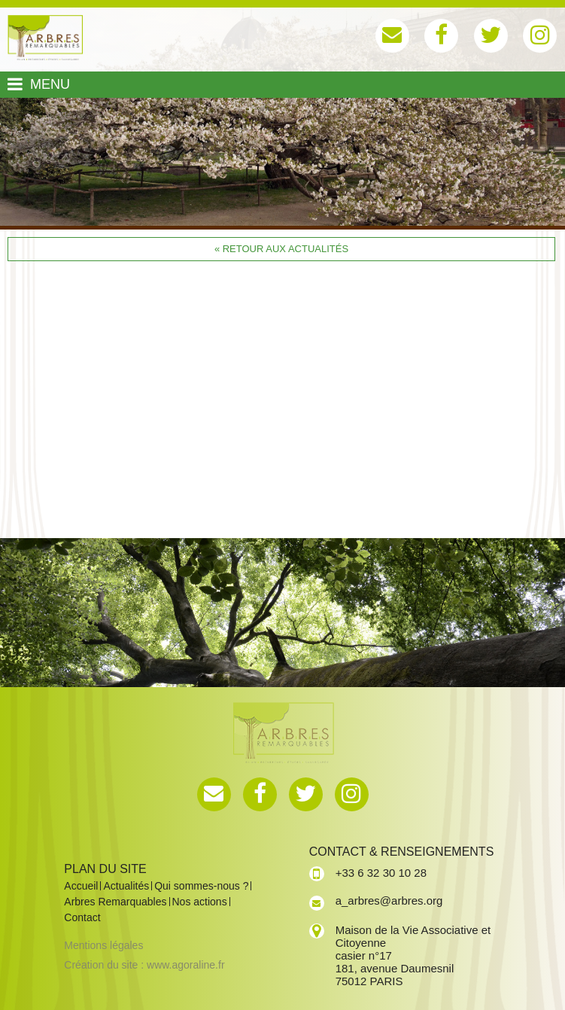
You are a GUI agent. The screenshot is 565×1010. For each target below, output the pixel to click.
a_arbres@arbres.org (389, 900)
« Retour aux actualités (281, 248)
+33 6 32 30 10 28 (381, 872)
